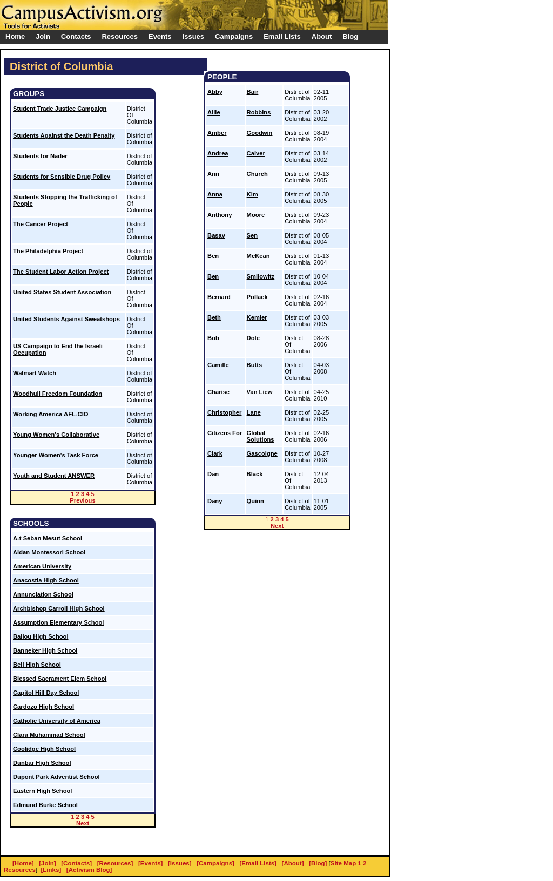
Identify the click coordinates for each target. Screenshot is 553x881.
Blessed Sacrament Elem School (59, 678)
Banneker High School (45, 650)
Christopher (224, 412)
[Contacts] (76, 863)
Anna (214, 194)
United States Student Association (62, 292)
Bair (253, 92)
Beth (214, 317)
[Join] (47, 863)
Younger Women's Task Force (55, 455)
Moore (256, 215)
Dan (213, 474)
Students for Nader (40, 156)
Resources (20, 869)
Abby (214, 92)
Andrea (217, 153)
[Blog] (318, 863)
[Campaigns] (215, 863)
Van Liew (260, 392)
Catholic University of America (56, 720)
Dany (214, 501)
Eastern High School (42, 791)
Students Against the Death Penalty (64, 135)
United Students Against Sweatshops (66, 319)
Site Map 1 (346, 863)
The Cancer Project (40, 224)
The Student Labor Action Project (61, 271)
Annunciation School (43, 594)
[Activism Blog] (89, 869)
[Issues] (180, 863)
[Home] (23, 863)
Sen (252, 235)
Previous (82, 500)
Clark (214, 453)
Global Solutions (260, 436)
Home (15, 36)
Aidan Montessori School (49, 552)
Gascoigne (262, 453)
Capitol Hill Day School (46, 692)
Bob (213, 338)
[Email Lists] (258, 863)
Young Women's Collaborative (56, 434)
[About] (293, 863)
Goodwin (260, 133)
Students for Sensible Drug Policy (61, 176)
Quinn (255, 501)
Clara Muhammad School (49, 734)
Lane (254, 412)
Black (255, 474)
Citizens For (224, 433)
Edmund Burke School (45, 805)
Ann (213, 174)
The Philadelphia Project (48, 251)
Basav (216, 235)
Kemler (257, 317)
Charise (218, 392)
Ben (213, 256)
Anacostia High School (46, 580)
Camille (218, 365)
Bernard (219, 297)
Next (82, 823)
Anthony (219, 215)
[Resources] (115, 863)
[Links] (51, 869)
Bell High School (37, 664)
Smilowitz (261, 276)
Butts (254, 365)
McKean (258, 256)
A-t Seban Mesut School (47, 538)
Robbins (259, 112)
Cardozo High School (43, 706)
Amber (216, 133)
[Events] (150, 863)
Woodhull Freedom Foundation (57, 393)
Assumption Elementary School (58, 622)
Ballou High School (41, 636)
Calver (256, 153)
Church (257, 174)
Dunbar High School (42, 763)
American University (42, 566)
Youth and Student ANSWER (54, 475)
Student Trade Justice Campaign (59, 108)
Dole (253, 338)
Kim (252, 194)
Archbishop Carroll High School (59, 608)
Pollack (257, 297)
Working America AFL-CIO (50, 414)
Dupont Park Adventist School (56, 777)
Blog (350, 36)
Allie (213, 112)
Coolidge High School (44, 749)
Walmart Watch (34, 373)
